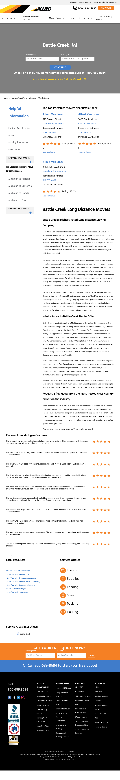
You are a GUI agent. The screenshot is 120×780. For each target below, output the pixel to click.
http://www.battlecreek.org (17, 574)
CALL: (19, 687)
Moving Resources (56, 18)
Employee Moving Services (81, 18)
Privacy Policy (55, 759)
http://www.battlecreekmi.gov (18, 571)
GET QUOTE (106, 8)
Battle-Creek (25, 634)
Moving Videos (43, 730)
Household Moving (63, 688)
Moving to (65, 55)
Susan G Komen (101, 727)
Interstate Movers (63, 709)
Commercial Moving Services (104, 18)
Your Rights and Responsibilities (81, 723)
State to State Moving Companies (61, 717)
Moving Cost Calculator (42, 719)
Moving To (61, 651)
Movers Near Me (18, 98)
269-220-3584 (49, 133)
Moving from (31, 55)
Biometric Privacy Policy (68, 759)
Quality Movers (43, 705)
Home (5, 98)
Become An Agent (85, 2)
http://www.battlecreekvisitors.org (20, 585)
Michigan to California (20, 186)
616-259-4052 (49, 180)
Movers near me (81, 717)
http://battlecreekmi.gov (16, 589)
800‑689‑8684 (45, 666)
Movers (12, 135)
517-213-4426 (84, 133)
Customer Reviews (44, 701)
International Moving (61, 727)
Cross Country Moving (62, 702)
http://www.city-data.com (17, 592)
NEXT (92, 655)
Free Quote (14, 150)
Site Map (47, 759)
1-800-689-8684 (95, 73)
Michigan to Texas (18, 200)
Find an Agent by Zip (100, 2)
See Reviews (49, 152)
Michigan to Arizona (19, 179)
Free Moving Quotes (42, 711)
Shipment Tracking (83, 696)
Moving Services (8, 18)
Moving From (31, 651)
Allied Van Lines (53, 114)
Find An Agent (42, 692)
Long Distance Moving (62, 694)
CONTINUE (60, 67)
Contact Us (113, 2)
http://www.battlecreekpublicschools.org (23, 582)
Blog (96, 718)
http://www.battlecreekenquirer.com (21, 578)
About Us (73, 2)
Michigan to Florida (18, 193)
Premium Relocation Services (31, 18)
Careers (98, 701)
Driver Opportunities (100, 711)
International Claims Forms (80, 710)
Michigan (32, 98)
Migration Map (43, 726)
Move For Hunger (102, 722)
